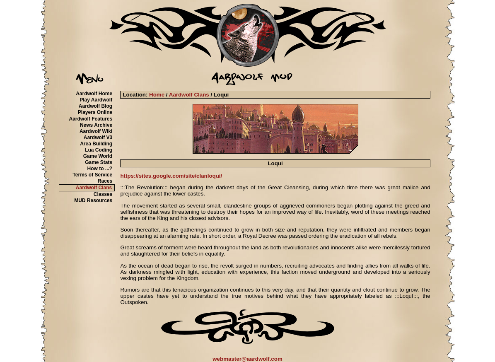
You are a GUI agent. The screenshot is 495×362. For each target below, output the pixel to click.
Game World (97, 156)
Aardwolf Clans (94, 188)
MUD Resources (93, 200)
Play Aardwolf (96, 100)
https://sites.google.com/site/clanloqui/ (171, 176)
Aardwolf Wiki (96, 131)
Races (105, 181)
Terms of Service (92, 175)
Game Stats (98, 162)
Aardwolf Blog (95, 106)
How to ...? (100, 168)
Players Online (95, 112)
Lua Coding (98, 150)
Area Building (96, 144)
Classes (103, 194)
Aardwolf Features (90, 119)
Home (156, 95)
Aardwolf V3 (98, 137)
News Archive (96, 125)
